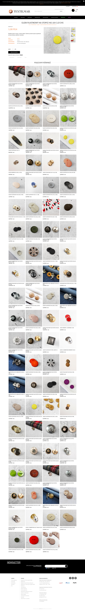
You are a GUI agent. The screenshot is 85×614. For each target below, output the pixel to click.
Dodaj (48, 568)
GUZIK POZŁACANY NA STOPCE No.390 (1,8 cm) (33, 173)
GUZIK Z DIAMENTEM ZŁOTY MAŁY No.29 (34, 527)
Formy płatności (24, 590)
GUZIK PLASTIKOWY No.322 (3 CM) (33, 128)
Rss (12, 585)
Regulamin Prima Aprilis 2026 (26, 580)
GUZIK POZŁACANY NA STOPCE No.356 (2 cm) (16, 461)
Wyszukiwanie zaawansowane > (59, 9)
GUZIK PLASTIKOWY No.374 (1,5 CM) (50, 194)
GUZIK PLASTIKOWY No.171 (14, 150)
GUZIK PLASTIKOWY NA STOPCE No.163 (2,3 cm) (68, 151)
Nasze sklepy (23, 594)
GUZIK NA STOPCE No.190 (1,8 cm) (33, 305)
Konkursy (22, 585)
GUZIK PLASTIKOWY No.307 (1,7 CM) (50, 261)
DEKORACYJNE (37, 17)
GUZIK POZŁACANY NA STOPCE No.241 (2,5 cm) (16, 284)
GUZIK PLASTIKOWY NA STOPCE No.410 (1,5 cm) (17, 483)
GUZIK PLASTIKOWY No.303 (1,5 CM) (67, 194)
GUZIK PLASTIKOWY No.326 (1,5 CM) (50, 305)
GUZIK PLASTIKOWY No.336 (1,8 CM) (16, 194)
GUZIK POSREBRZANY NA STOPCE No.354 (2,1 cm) (16, 306)
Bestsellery (13, 583)
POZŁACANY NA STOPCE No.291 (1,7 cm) (68, 283)
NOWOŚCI (16, 17)
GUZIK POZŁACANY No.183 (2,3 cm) (67, 372)
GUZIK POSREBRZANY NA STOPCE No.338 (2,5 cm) (33, 284)
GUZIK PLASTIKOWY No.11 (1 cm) (32, 194)
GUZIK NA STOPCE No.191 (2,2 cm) (15, 105)
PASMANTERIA (33, 24)
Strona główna (14, 580)
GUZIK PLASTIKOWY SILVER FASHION (33, 105)
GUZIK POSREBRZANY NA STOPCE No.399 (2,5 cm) (50, 239)
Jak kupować (23, 587)
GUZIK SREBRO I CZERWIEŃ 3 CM (67, 327)
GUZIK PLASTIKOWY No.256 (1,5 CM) (50, 416)
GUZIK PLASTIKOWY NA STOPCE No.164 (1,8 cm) (34, 417)
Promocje (13, 581)
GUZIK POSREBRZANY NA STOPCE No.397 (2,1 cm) (16, 328)
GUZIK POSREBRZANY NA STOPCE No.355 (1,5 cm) (50, 84)
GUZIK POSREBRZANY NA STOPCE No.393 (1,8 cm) (67, 439)
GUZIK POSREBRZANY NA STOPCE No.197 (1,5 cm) (16, 84)
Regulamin (23, 581)
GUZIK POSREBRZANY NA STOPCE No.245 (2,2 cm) (16, 528)
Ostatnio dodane (54, 17)
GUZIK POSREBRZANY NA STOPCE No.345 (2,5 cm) (16, 350)
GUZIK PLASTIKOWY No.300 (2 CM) (50, 394)
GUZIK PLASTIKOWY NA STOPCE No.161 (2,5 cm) (68, 395)
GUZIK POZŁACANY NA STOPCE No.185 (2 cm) (68, 506)
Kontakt (22, 597)
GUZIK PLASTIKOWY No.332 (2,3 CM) (33, 327)
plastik (18, 38)
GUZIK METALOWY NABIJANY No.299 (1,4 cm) (51, 284)
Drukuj (25, 57)
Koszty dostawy (24, 588)
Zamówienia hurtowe (25, 595)
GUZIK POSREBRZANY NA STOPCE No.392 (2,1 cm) (33, 84)
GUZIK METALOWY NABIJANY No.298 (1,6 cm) (68, 306)
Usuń (55, 568)
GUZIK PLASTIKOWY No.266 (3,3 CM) (33, 372)
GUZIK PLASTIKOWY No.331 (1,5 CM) (33, 505)
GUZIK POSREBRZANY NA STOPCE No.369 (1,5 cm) (67, 483)
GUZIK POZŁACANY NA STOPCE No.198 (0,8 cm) (33, 439)
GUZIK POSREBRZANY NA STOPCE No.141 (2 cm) (16, 262)
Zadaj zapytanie (19, 57)
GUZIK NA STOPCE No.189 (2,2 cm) (50, 105)
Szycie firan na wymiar (25, 598)
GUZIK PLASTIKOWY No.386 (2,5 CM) (67, 83)
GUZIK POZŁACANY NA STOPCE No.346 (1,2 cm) (33, 395)
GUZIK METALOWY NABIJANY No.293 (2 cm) (50, 506)
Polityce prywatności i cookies (65, 2)
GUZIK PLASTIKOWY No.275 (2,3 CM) (50, 549)
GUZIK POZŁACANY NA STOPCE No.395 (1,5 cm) (51, 461)
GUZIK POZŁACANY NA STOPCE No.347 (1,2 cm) (33, 461)
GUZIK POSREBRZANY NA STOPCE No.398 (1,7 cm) (33, 151)
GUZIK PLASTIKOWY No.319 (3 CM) (50, 128)
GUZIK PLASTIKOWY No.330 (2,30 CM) (67, 172)
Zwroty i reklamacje (25, 592)
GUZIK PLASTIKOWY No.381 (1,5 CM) (16, 549)
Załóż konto (74, 6)
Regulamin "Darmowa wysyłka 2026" (28, 584)
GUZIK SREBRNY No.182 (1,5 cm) (15, 172)
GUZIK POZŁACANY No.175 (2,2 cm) (50, 172)
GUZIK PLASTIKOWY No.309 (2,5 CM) (67, 216)
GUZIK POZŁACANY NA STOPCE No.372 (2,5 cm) (33, 262)
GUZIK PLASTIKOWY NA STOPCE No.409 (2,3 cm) (68, 128)
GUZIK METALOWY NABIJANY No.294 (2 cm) (16, 372)
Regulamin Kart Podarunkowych (27, 583)
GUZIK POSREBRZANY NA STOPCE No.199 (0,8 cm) (50, 483)
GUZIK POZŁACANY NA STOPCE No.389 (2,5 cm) (33, 350)
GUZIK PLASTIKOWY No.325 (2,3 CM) (33, 216)
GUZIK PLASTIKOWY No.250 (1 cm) (50, 216)
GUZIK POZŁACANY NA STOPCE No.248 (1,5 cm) (51, 151)
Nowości (13, 584)
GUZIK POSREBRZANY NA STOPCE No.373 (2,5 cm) (50, 372)
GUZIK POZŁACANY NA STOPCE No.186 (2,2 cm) (68, 239)
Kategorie (23, 17)
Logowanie (68, 6)
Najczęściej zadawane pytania (26, 591)
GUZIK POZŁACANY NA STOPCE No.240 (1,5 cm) (68, 262)
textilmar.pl (41, 608)
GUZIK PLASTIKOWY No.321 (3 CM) (50, 527)
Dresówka (30, 17)
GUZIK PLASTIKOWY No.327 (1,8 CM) (16, 416)
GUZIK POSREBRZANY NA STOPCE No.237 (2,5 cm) (67, 461)
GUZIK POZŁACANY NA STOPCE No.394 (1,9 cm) (16, 506)
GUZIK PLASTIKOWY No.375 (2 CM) (16, 128)
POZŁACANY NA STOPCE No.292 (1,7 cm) (17, 216)
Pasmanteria (45, 17)
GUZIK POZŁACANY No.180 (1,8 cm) (67, 416)
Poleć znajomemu (12, 57)
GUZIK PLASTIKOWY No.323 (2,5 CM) (67, 527)
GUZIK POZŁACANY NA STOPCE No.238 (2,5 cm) (51, 328)
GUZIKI (38, 24)
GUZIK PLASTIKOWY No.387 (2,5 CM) (33, 549)
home (30, 24)
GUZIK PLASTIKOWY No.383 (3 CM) (33, 483)
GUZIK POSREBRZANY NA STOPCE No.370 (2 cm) (50, 439)
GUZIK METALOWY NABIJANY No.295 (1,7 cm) (17, 395)
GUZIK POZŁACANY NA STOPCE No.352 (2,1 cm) (16, 439)
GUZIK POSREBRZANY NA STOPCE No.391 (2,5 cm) (67, 106)
